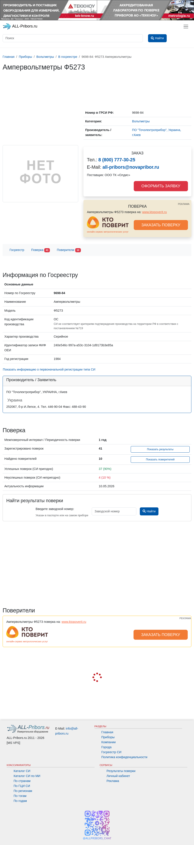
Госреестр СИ (111, 752)
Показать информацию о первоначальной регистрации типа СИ (49, 369)
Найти (149, 511)
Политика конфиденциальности (124, 757)
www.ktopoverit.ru (154, 212)
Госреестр (17, 250)
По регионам (23, 791)
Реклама (113, 781)
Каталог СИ (22, 771)
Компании (108, 742)
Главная (107, 732)
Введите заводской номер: (55, 509)
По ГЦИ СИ (22, 786)
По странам (22, 781)
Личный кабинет (118, 776)
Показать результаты (160, 449)
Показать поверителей (160, 459)
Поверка (40, 250)
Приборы (108, 737)
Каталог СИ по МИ (27, 776)
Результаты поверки (121, 771)
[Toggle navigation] (185, 26)
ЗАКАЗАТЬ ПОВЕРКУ (160, 225)
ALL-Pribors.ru (20, 26)
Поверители (69, 250)
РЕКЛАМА (183, 204)
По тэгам (20, 796)
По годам (20, 801)
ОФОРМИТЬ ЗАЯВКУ (160, 186)
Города (106, 747)
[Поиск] (73, 38)
